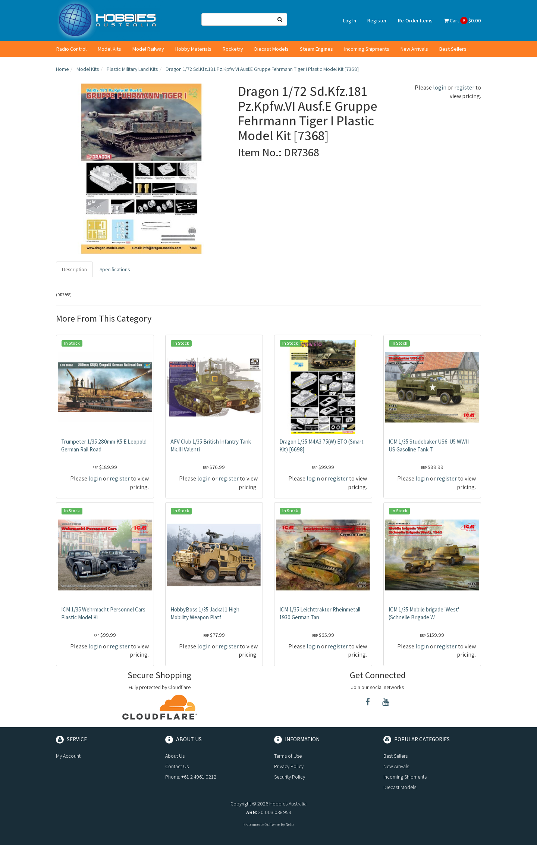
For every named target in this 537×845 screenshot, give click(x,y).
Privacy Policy (289, 766)
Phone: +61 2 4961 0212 (190, 776)
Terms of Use (288, 755)
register (464, 87)
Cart (462, 20)
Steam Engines (316, 49)
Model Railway (148, 49)
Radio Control (71, 49)
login (439, 87)
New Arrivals (414, 49)
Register (377, 20)
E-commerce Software (262, 824)
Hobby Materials (193, 49)
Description (74, 269)
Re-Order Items (415, 20)
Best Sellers (453, 49)
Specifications (115, 269)
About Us (175, 755)
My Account (68, 755)
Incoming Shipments (366, 49)
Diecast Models (271, 49)
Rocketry (233, 49)
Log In (349, 20)
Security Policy (289, 776)
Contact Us (177, 766)
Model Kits (109, 49)
